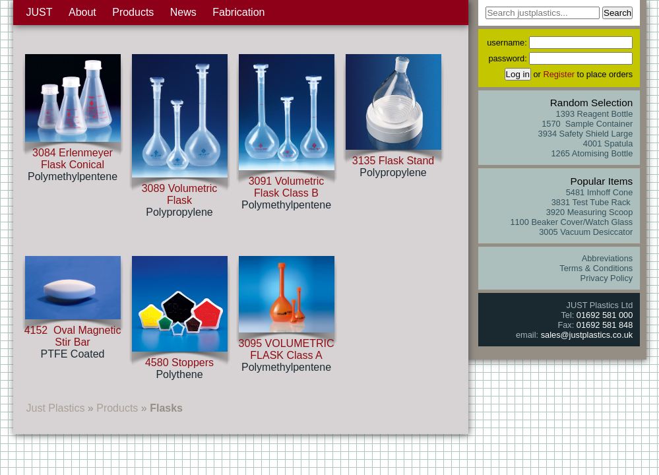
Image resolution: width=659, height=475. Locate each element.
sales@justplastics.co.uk (587, 335)
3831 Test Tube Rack (592, 202)
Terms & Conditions (596, 268)
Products (133, 12)
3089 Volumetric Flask (180, 194)
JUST (39, 12)
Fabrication (238, 12)
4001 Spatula (608, 143)
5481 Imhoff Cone (599, 192)
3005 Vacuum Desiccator (586, 232)
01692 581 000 (605, 315)
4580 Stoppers (179, 362)
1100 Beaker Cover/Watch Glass (571, 222)
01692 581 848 (605, 325)
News (183, 12)
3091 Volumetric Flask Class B (287, 187)
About (82, 12)
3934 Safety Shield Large (585, 134)
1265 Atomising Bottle (592, 153)
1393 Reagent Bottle (594, 114)
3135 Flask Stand (393, 160)
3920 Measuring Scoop (589, 212)
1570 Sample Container (587, 124)
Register (559, 74)
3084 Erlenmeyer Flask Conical (72, 158)
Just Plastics (55, 408)
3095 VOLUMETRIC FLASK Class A (286, 349)
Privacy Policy (607, 278)
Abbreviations (607, 258)
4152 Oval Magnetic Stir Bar (72, 336)
